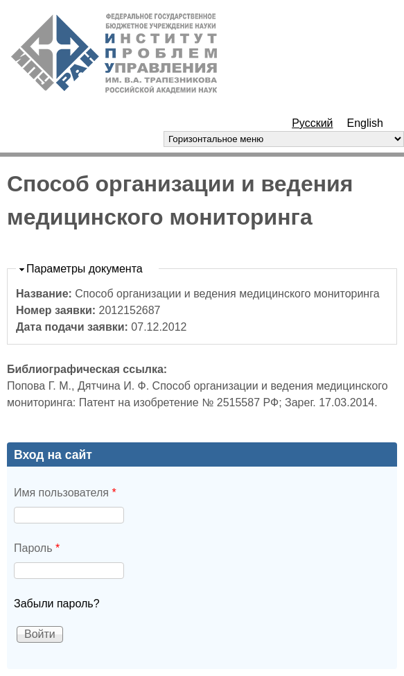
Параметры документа (84, 269)
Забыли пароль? (57, 603)
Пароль (37, 548)
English (365, 123)
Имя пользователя (65, 493)
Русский (312, 123)
